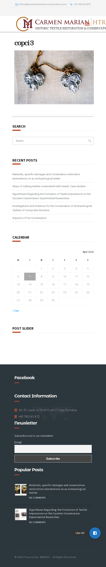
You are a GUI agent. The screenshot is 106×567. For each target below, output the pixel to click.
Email (18, 442)
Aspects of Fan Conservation (29, 217)
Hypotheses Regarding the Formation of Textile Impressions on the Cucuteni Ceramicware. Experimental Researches (51, 196)
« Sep (15, 310)
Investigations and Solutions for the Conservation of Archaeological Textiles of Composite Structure (52, 208)
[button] (95, 533)
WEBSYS (45, 557)
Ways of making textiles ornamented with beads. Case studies (48, 186)
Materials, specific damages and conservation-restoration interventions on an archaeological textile (46, 176)
